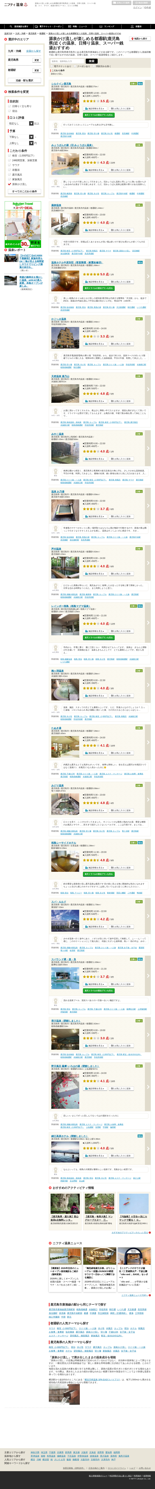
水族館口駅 (141, 364)
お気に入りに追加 (122, 108)
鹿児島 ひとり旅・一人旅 (113, 364)
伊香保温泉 (83, 1456)
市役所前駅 (130, 364)
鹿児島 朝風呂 (92, 251)
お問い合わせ (145, 1468)
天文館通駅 (121, 307)
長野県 (100, 1452)
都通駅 (117, 133)
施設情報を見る (96, 108)
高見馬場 (142, 1309)
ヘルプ (132, 1468)
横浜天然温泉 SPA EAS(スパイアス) (102, 1379)
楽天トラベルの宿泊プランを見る (99, 115)
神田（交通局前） (119, 1313)
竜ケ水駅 (125, 831)
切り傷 (104, 1332)
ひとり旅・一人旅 (87, 1328)
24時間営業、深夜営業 (24, 160)
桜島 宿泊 (78, 659)
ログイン (137, 7)
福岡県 (116, 1452)
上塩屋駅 (89, 1127)
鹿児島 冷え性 (107, 133)
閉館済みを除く (103, 66)
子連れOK (113, 1332)
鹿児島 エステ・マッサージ (111, 774)
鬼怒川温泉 (123, 1456)
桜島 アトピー (76, 893)
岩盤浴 (16, 170)
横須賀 (45, 1459)
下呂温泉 (71, 1456)
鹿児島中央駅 (66, 136)
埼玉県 (44, 1452)
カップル (118, 1328)
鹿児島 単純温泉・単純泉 (70, 422)
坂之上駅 (137, 1178)
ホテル (133, 1328)
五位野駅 (73, 1181)
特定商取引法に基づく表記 (120, 1476)
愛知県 (108, 1452)
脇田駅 (113, 1127)
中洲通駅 (135, 133)
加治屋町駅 (65, 254)
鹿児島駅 (99, 425)
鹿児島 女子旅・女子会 (127, 948)
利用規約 (137, 1476)
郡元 (69, 1317)
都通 (86, 1313)
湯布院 (113, 1456)
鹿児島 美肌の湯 (94, 307)
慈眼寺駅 (64, 1181)
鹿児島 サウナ (105, 251)
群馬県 (68, 1452)
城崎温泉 (61, 1456)
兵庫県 (60, 1452)
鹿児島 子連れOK (67, 774)
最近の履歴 (142, 3)
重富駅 (141, 948)
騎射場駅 (111, 893)
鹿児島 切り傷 (93, 133)
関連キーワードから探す (17, 1463)
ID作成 (147, 7)
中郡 (63, 1317)
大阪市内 (85, 1459)
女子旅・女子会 (127, 1332)
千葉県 (52, 1452)
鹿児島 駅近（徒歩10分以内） (129, 1054)
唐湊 (131, 1313)
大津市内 (105, 1459)
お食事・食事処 (56, 1332)
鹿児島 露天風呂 (131, 422)
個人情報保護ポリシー (98, 1476)
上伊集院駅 (142, 1009)
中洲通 (93, 1313)
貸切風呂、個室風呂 (79, 1335)
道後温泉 (94, 1456)
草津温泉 (35, 1456)
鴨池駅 (139, 893)
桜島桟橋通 (81, 1309)
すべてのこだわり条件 (24, 191)
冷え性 (101, 1328)
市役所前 (103, 1309)
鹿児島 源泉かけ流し (121, 251)
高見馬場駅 (89, 254)
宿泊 (126, 1328)
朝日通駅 (131, 307)
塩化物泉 (70, 1332)
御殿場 (76, 1459)
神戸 (113, 1459)
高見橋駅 (125, 133)
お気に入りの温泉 (121, 3)
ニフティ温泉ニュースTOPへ (135, 1295)
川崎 (39, 1459)
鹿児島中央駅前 (74, 1313)
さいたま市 (59, 1459)
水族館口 (93, 1309)
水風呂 (109, 1328)
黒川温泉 (104, 1456)
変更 (37, 60)
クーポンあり (83, 66)
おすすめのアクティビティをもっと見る (130, 1232)
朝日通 (112, 1309)
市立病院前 (103, 1313)
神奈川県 (35, 1452)
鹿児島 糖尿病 (66, 193)
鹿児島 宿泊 (81, 133)
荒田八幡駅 (121, 893)
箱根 (43, 1456)
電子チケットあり (62, 66)
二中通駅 (131, 893)
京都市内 (95, 1459)
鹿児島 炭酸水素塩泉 (69, 594)
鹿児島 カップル (108, 193)
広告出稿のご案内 (97, 1468)
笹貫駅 (98, 1127)
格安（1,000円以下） (67, 1328)
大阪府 (84, 1452)
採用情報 (147, 1476)
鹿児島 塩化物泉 (67, 133)
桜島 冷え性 (100, 659)
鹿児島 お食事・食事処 (133, 774)
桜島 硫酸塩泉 (66, 659)
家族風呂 (95, 1335)
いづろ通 (121, 1309)
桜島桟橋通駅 (66, 367)
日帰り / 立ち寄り (22, 106)
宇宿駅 (105, 1127)
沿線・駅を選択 (24, 80)
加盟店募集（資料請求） (74, 1468)
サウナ (52, 1328)
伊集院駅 (64, 1012)
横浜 (33, 1459)
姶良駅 (72, 950)
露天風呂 (80, 1332)
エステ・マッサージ (58, 1335)
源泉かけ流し (92, 1332)
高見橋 (62, 1313)
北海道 (92, 1452)
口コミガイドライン (117, 1468)
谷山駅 (82, 1181)
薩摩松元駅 (131, 1009)
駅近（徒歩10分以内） (112, 1335)
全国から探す (33, 51)
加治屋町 (53, 1313)
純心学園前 (54, 1317)
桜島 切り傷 (88, 659)
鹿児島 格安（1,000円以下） (72, 251)
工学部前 (139, 1313)
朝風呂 (141, 1328)
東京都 (76, 1452)
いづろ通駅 (141, 307)
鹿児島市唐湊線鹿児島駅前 (62, 1309)
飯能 (69, 1459)
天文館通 (132, 1309)
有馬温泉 (51, 1456)
